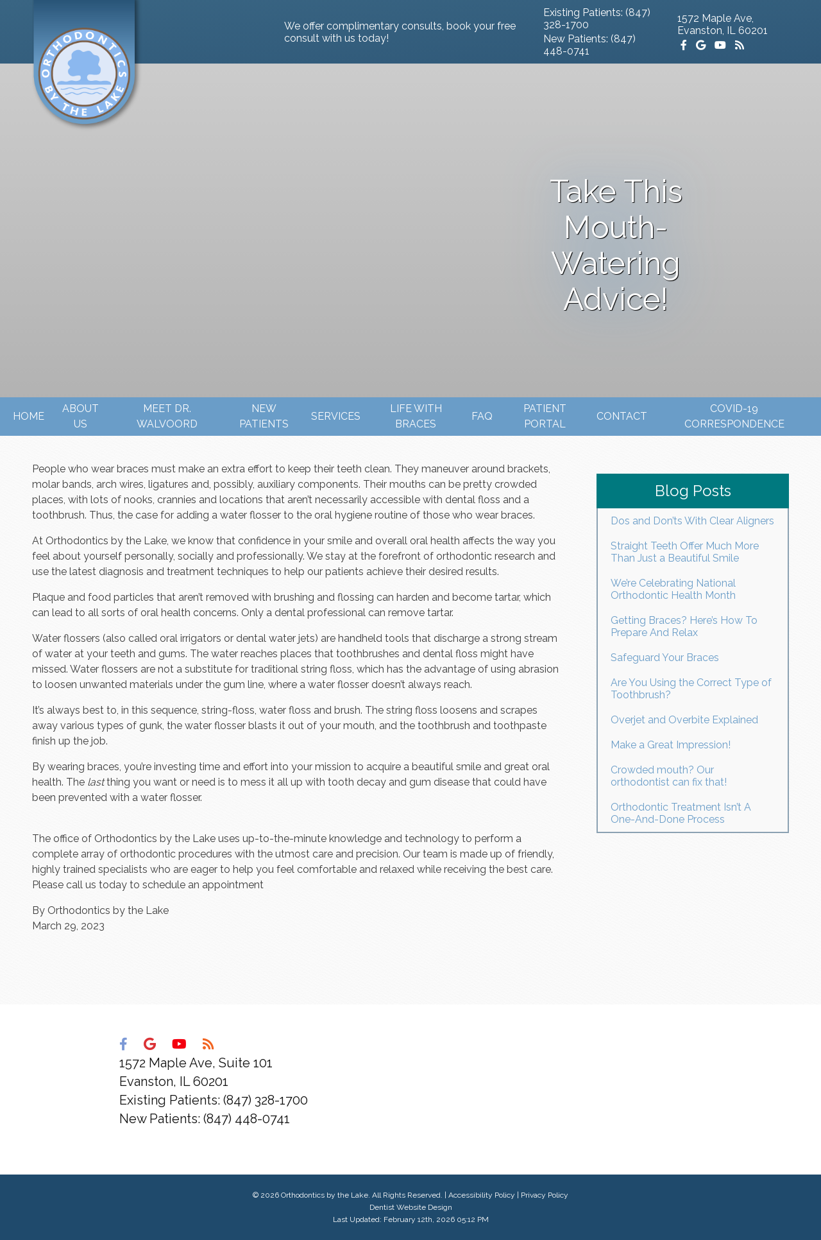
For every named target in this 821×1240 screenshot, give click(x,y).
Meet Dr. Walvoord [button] (167, 416)
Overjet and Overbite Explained (684, 720)
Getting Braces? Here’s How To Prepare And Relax (684, 626)
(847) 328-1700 (265, 1100)
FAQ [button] (482, 416)
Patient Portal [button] (544, 416)
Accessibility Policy (481, 1195)
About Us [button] (80, 416)
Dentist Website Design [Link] (410, 1207)
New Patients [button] (264, 416)
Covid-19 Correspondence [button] (734, 416)
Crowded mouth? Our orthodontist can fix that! (669, 776)
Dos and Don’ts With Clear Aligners (692, 521)
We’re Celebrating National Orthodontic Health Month (673, 589)
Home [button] (28, 416)
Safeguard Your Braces (665, 657)
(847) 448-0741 (246, 1118)
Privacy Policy (544, 1195)
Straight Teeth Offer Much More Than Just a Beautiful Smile (685, 552)
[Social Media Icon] (685, 45)
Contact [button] (622, 416)
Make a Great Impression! (671, 745)
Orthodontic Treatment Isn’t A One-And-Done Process (681, 813)
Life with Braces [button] (416, 416)
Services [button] (335, 416)
